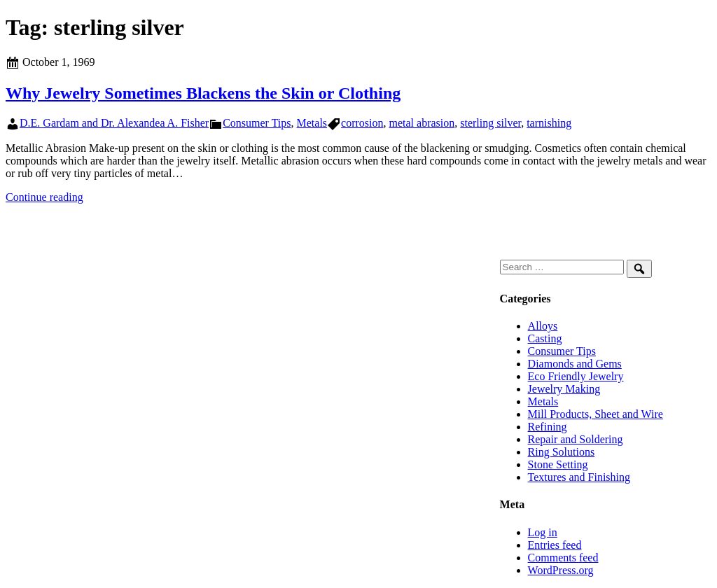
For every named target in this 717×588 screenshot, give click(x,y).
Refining (547, 427)
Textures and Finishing (579, 477)
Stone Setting (558, 464)
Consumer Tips (257, 123)
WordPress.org (561, 570)
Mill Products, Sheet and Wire (595, 414)
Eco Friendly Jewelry (576, 376)
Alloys (543, 326)
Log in (542, 532)
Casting (545, 338)
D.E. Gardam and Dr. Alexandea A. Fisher (114, 123)
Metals (312, 123)
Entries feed (555, 545)
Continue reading (44, 197)
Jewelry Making (564, 389)
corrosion (362, 123)
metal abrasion (422, 123)
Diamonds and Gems (575, 364)
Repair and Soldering (575, 439)
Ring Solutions (561, 452)
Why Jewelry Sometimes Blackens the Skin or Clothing (203, 93)
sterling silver (490, 123)
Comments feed (563, 558)
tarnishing (549, 123)
